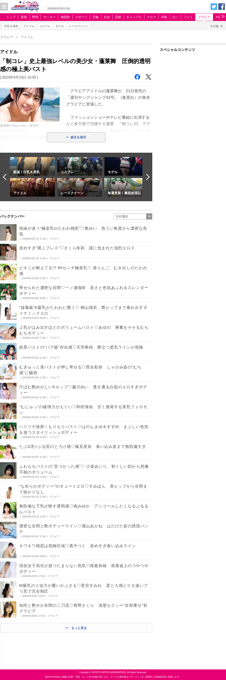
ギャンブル (134, 17)
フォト (188, 17)
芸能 (118, 17)
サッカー (49, 17)
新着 (24, 17)
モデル (59, 26)
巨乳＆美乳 (11, 26)
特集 (164, 17)
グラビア (204, 17)
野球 (35, 17)
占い (175, 17)
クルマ (151, 17)
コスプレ (45, 26)
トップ (11, 17)
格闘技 (65, 17)
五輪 (95, 17)
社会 (107, 17)
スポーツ (81, 17)
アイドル (29, 26)
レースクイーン (79, 26)
